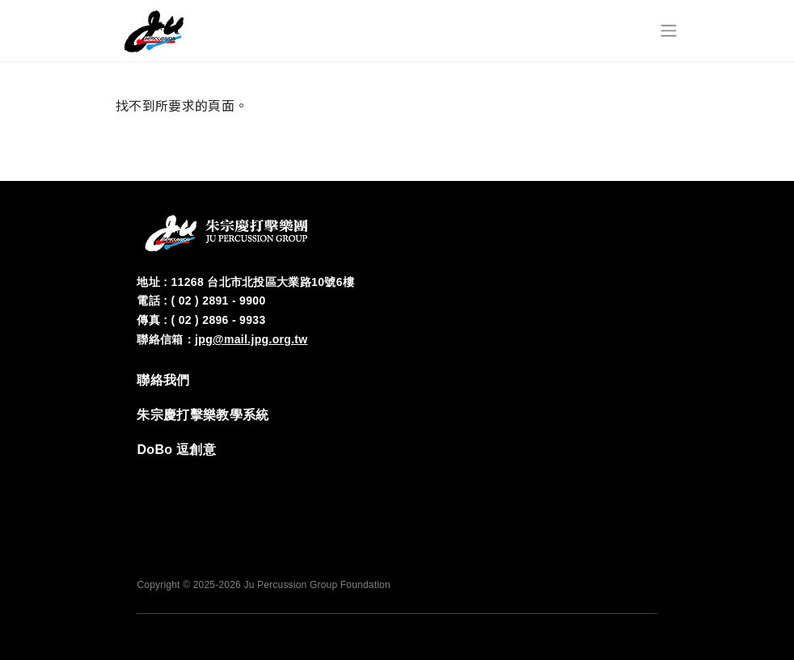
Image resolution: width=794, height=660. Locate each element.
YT (642, 481)
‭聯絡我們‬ (163, 380)
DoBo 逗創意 (176, 449)
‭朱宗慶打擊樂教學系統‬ (202, 415)
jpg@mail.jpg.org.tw (251, 339)
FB (545, 481)
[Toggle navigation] (668, 30)
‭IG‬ (594, 481)
